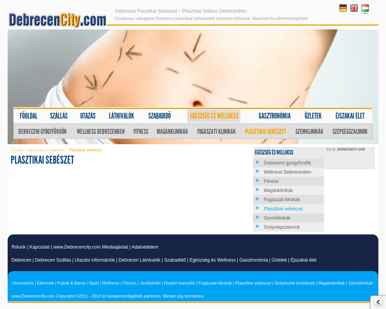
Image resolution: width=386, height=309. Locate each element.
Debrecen (21, 260)
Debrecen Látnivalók (139, 260)
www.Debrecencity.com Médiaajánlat (91, 247)
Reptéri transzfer (179, 283)
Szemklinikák (309, 131)
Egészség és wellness (214, 115)
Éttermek (45, 283)
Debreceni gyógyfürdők (42, 131)
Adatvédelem (144, 247)
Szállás (59, 115)
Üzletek (313, 115)
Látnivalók (121, 115)
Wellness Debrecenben (101, 131)
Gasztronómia (274, 115)
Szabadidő (159, 115)
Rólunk (18, 247)
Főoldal (28, 115)
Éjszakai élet (350, 115)
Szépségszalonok (350, 131)
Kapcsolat (39, 247)
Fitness (140, 131)
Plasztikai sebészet (265, 131)
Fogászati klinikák (216, 131)
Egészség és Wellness (213, 260)
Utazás (88, 115)
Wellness (110, 283)
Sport (94, 283)
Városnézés (22, 283)
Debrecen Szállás (53, 260)
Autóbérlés (151, 283)
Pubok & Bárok (71, 283)
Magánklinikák (172, 131)
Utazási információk (95, 260)
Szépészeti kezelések (294, 283)
